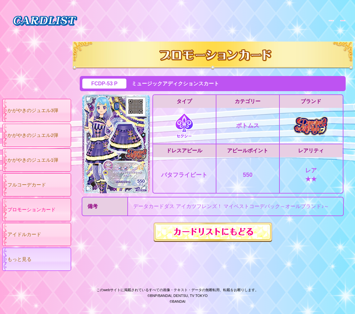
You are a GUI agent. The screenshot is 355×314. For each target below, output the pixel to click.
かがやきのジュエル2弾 (32, 135)
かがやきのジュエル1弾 (32, 160)
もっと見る (19, 259)
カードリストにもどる (213, 232)
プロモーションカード (31, 209)
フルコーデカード (26, 184)
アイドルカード (24, 234)
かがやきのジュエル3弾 (32, 110)
